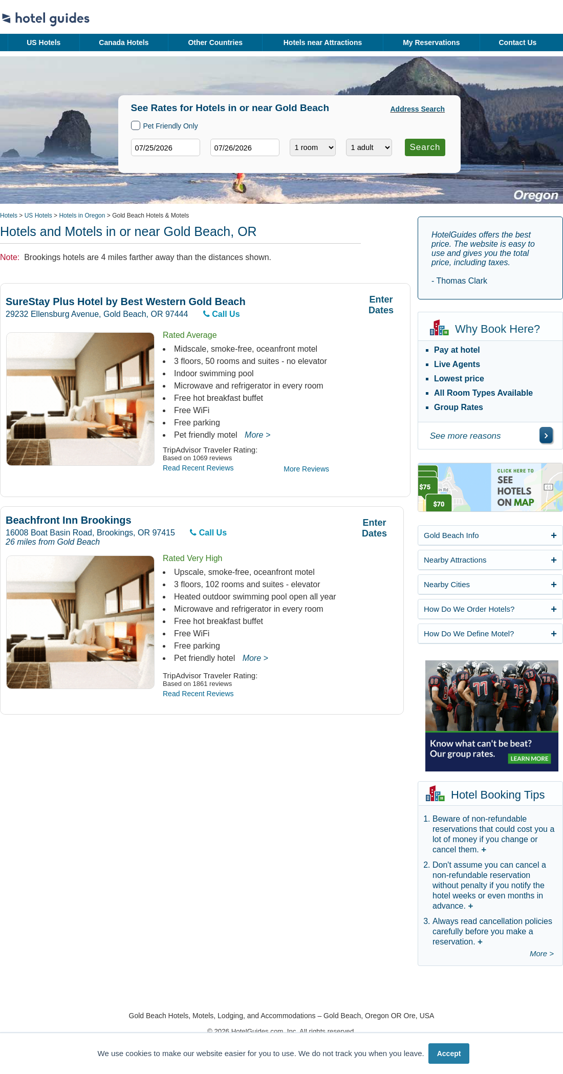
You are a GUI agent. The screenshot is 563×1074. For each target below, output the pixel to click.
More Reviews (306, 469)
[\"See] (546, 435)
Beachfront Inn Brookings (69, 520)
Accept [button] (449, 1053)
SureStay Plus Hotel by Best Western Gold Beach (126, 301)
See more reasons (465, 436)
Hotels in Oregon (82, 215)
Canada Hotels (123, 42)
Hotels (8, 215)
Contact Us (517, 42)
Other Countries (215, 42)
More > (257, 435)
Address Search (418, 109)
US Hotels (43, 42)
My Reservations (431, 42)
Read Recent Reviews (198, 468)
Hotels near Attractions (323, 42)
